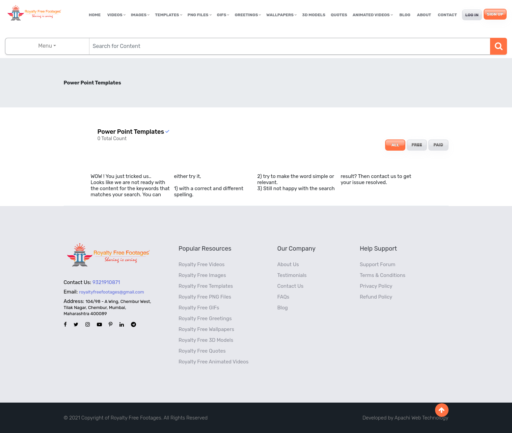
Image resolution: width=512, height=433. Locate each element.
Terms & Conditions (382, 275)
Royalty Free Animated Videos (213, 362)
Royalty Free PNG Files (205, 297)
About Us (288, 264)
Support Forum (377, 264)
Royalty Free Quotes (202, 351)
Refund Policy (376, 297)
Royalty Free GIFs (199, 308)
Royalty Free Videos (202, 264)
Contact (447, 14)
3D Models (313, 14)
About (424, 14)
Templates (168, 14)
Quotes (339, 14)
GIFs (223, 14)
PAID (438, 145)
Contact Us (290, 286)
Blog (404, 14)
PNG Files (200, 14)
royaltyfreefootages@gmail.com (111, 292)
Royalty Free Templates (206, 286)
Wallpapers (281, 14)
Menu (45, 46)
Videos (116, 14)
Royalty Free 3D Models (206, 340)
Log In (472, 14)
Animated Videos (373, 14)
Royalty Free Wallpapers (206, 329)
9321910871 (106, 282)
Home (95, 14)
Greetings (248, 14)
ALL (395, 145)
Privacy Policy (376, 286)
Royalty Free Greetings (205, 318)
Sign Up (495, 14)
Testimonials (292, 275)
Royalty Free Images (202, 275)
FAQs (283, 297)
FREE (416, 145)
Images (140, 14)
